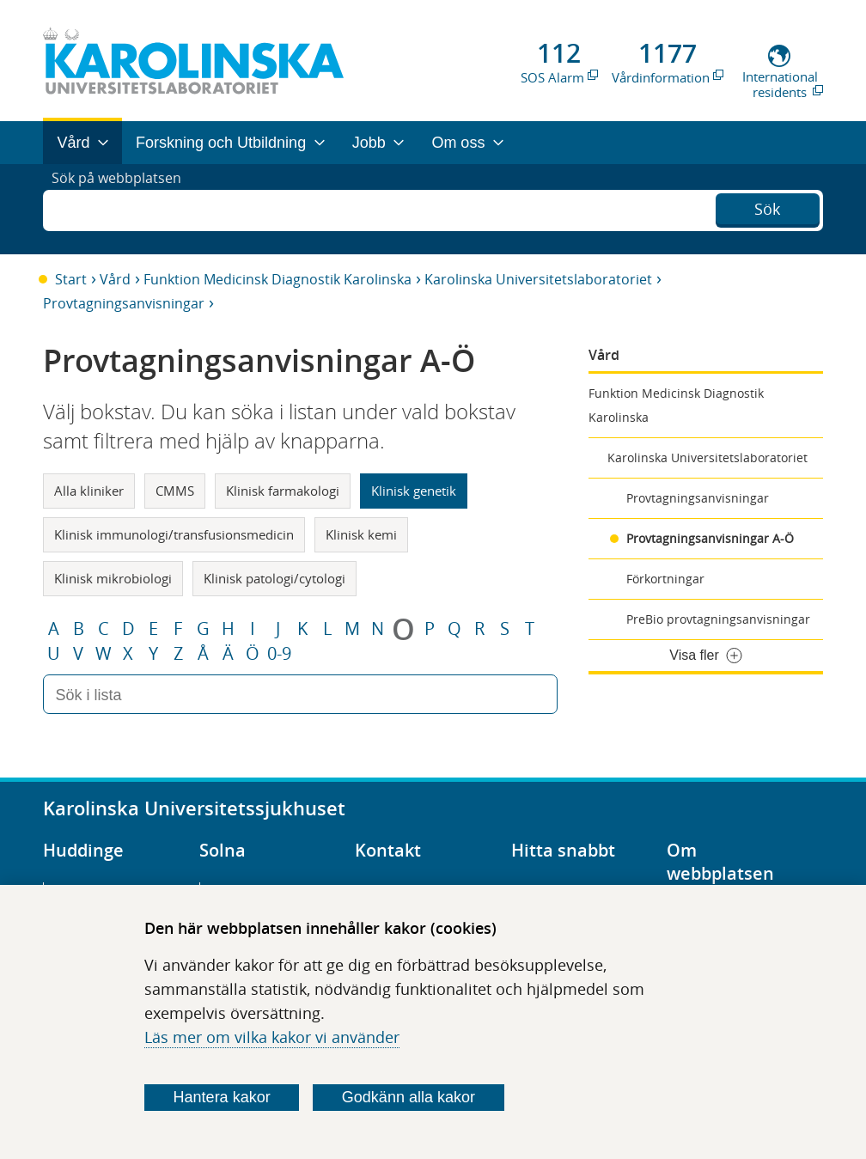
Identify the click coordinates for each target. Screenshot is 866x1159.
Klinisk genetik (413, 490)
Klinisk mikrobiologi (113, 578)
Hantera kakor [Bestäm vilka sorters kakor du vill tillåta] (222, 1097)
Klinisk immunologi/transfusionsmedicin (174, 534)
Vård (115, 279)
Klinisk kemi (361, 534)
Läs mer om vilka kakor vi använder (271, 1037)
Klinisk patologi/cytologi (274, 578)
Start (71, 279)
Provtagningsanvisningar (123, 303)
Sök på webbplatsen (124, 208)
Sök (767, 207)
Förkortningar (665, 578)
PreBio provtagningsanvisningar (718, 619)
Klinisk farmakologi (282, 490)
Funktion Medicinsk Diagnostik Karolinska (277, 279)
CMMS (175, 490)
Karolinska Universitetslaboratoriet (538, 279)
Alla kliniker (89, 490)
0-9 (279, 654)
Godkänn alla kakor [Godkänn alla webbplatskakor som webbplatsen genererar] (408, 1097)
